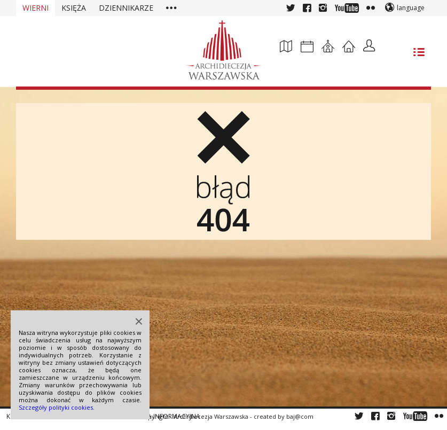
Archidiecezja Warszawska (211, 416)
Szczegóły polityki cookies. (57, 407)
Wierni (35, 8)
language (411, 7)
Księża (73, 8)
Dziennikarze (126, 8)
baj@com (299, 416)
